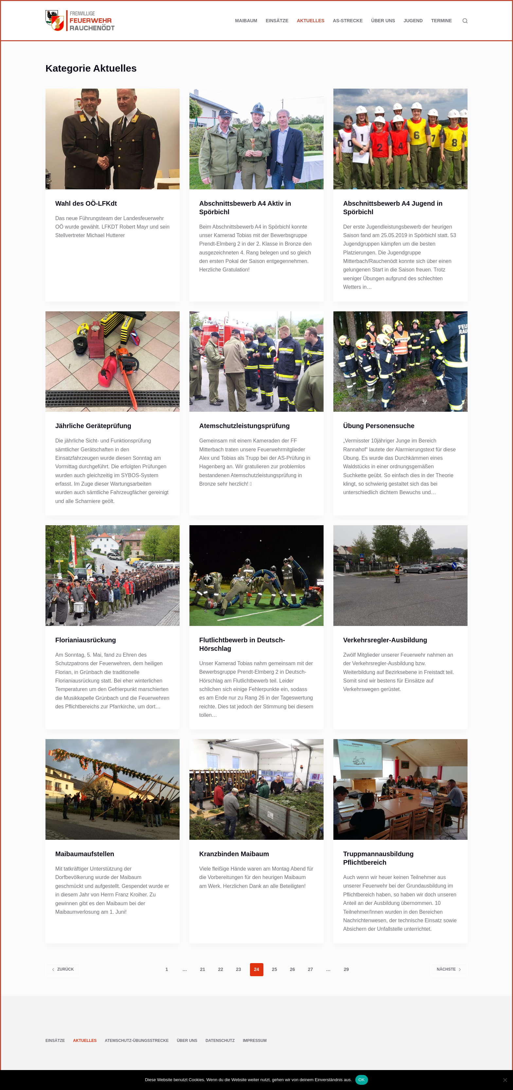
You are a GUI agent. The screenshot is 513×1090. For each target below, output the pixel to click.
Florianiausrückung (85, 640)
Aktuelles (311, 20)
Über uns (383, 20)
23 (238, 969)
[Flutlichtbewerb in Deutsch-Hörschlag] (256, 575)
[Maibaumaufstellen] (112, 789)
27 (310, 969)
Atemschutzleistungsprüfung (244, 425)
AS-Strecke (348, 20)
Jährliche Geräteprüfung (93, 425)
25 (274, 969)
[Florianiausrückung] (112, 575)
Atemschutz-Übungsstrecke (136, 1040)
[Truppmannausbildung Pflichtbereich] (400, 789)
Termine (441, 20)
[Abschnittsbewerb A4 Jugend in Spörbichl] (400, 139)
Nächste (449, 969)
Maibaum (246, 20)
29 (346, 969)
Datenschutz (220, 1040)
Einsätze (277, 20)
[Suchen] (465, 20)
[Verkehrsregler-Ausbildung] (400, 575)
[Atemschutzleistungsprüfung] (256, 361)
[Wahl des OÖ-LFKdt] (112, 139)
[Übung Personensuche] (400, 361)
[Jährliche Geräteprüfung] (112, 361)
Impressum (255, 1040)
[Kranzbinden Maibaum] (256, 789)
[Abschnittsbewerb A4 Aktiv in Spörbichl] (256, 139)
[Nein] (505, 1080)
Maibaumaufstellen (84, 853)
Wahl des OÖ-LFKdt (86, 203)
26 (292, 969)
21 (202, 969)
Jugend (413, 20)
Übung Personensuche (379, 425)
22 (220, 969)
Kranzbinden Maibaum (234, 853)
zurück (63, 969)
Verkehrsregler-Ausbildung (385, 640)
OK (362, 1079)
